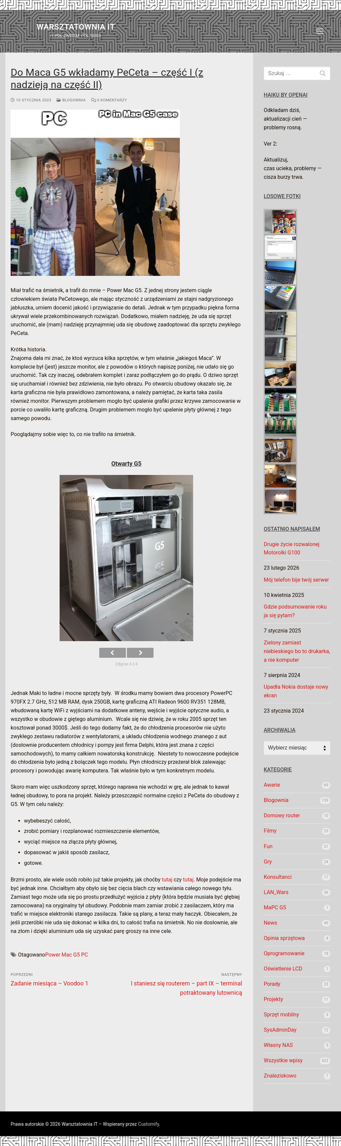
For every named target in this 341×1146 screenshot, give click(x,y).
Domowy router (282, 815)
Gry (268, 862)
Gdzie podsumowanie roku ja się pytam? (295, 611)
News (270, 923)
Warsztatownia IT (76, 27)
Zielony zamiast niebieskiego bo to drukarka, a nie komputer (297, 651)
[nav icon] (319, 31)
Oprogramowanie (284, 953)
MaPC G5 (275, 907)
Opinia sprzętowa (284, 938)
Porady (272, 984)
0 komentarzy (109, 100)
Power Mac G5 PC (66, 955)
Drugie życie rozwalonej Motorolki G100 (291, 548)
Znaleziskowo (280, 1076)
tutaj (167, 879)
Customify (148, 1124)
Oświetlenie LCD (283, 969)
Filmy (270, 831)
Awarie (272, 785)
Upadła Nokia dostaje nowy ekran (296, 691)
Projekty (273, 999)
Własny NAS (278, 1045)
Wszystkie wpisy (283, 1060)
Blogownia (71, 100)
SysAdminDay (280, 1030)
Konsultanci (278, 877)
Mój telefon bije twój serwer (296, 580)
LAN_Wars (276, 892)
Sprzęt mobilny (281, 1014)
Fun (268, 846)
